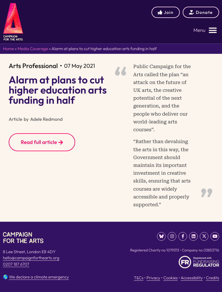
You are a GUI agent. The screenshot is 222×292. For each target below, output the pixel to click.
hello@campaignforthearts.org (31, 257)
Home (8, 48)
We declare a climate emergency (39, 277)
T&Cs (138, 277)
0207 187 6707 (16, 264)
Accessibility (192, 277)
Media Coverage (33, 48)
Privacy (153, 277)
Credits (212, 277)
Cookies (170, 277)
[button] (205, 30)
